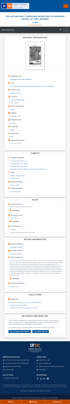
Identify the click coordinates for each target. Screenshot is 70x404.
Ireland (12, 185)
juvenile (12, 191)
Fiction (14, 178)
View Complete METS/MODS (20, 331)
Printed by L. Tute (15, 116)
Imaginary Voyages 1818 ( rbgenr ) (19, 163)
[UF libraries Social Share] (60, 30)
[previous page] (11, 402)
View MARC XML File (41, 331)
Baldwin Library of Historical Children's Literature (23, 308)
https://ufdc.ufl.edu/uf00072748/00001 (21, 79)
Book (12, 137)
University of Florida (16, 247)
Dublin (12, 109)
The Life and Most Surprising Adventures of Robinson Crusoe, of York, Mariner (32, 86)
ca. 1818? (13, 123)
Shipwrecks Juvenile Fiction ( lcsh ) (18, 166)
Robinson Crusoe (15, 93)
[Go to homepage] (33, 402)
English (13, 130)
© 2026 (35, 398)
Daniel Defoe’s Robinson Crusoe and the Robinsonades (26, 302)
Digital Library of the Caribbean (18, 305)
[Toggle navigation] (66, 6)
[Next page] (57, 402)
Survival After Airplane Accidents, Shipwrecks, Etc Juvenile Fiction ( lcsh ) (28, 169)
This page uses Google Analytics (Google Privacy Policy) (35, 391)
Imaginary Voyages (17, 175)
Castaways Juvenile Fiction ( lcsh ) (18, 161)
